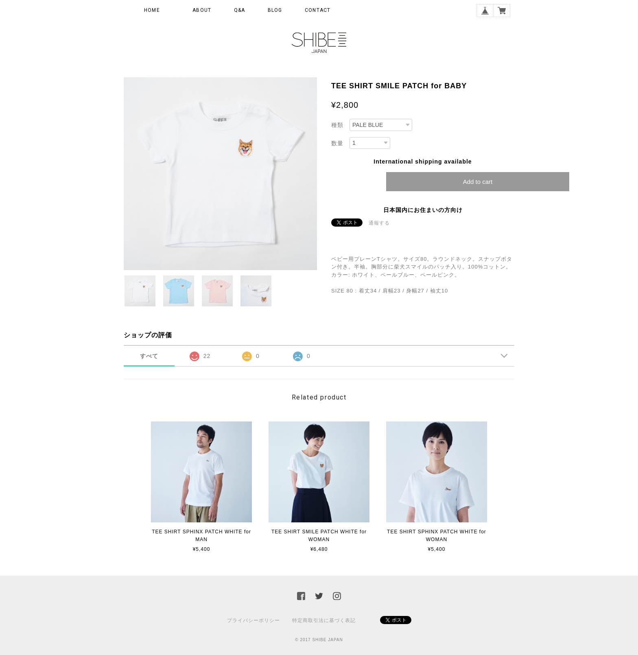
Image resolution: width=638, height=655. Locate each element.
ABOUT (201, 10)
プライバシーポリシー (253, 620)
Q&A (239, 10)
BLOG (275, 10)
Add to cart (478, 181)
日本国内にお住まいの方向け (423, 210)
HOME (152, 10)
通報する (379, 223)
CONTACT (317, 10)
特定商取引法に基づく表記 (324, 620)
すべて (149, 356)
